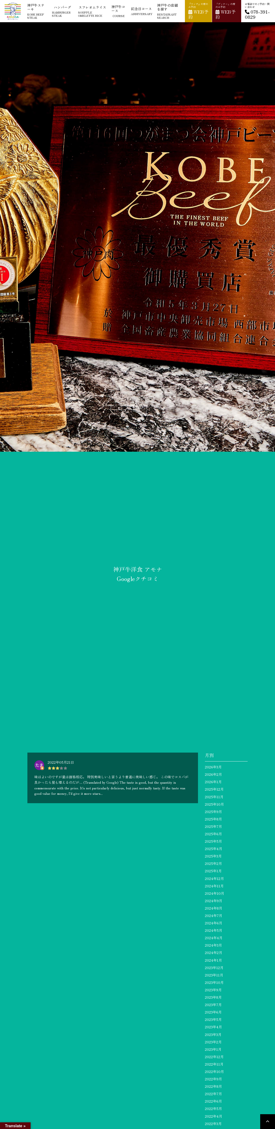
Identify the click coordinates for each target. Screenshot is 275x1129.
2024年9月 (213, 900)
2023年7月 (213, 1004)
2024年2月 (213, 952)
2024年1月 (213, 960)
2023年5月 (213, 1019)
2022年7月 (213, 1093)
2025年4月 (213, 848)
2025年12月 (214, 789)
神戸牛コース (118, 11)
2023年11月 (214, 975)
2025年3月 (213, 856)
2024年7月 (213, 915)
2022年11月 (214, 1064)
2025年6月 (213, 833)
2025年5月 (213, 841)
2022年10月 (214, 1071)
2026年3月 (213, 766)
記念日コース (141, 11)
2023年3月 (213, 1034)
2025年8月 (213, 819)
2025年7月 (213, 826)
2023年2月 (213, 1041)
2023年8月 (213, 997)
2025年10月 (214, 804)
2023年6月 (213, 1012)
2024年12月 (214, 878)
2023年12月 (214, 967)
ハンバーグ (62, 11)
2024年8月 (213, 908)
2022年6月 (213, 1101)
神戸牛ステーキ (37, 11)
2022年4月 (213, 1116)
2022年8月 (213, 1086)
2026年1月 (213, 781)
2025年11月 (214, 796)
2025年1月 (213, 870)
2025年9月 (213, 811)
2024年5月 (213, 930)
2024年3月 (213, 945)
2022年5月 (213, 1108)
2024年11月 (214, 885)
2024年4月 (213, 937)
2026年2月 (213, 774)
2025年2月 (213, 863)
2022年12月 (214, 1056)
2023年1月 (213, 1049)
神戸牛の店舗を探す (168, 11)
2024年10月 (214, 893)
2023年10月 (214, 982)
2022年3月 (213, 1123)
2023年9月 (213, 989)
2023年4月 (213, 1026)
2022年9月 (213, 1078)
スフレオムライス (92, 11)
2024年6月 (213, 922)
